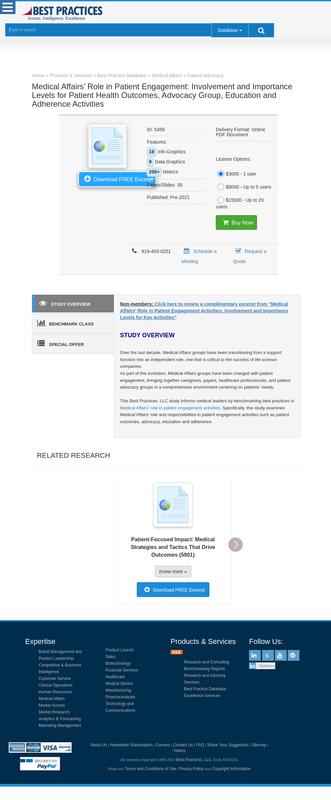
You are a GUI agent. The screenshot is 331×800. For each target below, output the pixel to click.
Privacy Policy (191, 768)
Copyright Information (231, 768)
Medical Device (119, 683)
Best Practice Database (205, 689)
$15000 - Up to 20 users (239, 203)
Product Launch (120, 650)
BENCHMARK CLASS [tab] (65, 323)
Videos (179, 750)
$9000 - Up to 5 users (243, 187)
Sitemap (258, 745)
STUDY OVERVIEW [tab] (64, 303)
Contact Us (183, 745)
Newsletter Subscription (131, 745)
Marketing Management (60, 725)
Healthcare (115, 676)
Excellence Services (202, 695)
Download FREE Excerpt (117, 178)
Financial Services (122, 670)
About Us (98, 745)
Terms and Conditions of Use (150, 768)
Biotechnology (118, 663)
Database (228, 30)
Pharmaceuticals (120, 697)
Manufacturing (118, 690)
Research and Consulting (207, 662)
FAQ (200, 745)
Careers (163, 745)
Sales (111, 656)
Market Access (52, 705)
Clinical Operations (56, 685)
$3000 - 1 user (236, 173)
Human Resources (55, 692)
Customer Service (55, 678)
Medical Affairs (52, 698)
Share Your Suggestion (228, 745)
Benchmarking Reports (204, 668)
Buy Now (236, 222)
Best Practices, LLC (193, 759)
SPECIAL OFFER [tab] (60, 343)
